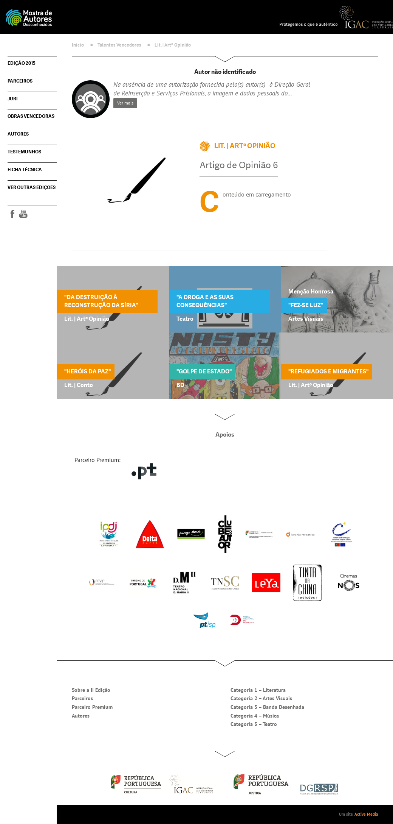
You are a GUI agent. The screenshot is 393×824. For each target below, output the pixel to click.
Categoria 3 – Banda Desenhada (267, 707)
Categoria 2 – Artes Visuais (261, 698)
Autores (18, 134)
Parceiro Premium (92, 707)
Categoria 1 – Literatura (258, 690)
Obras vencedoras (31, 116)
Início (78, 45)
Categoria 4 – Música (255, 715)
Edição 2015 (22, 63)
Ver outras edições (32, 187)
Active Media (366, 814)
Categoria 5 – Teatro (254, 724)
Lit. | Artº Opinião (173, 45)
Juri (13, 99)
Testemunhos (24, 152)
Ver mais (125, 103)
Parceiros (20, 81)
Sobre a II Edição (91, 690)
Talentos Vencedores (119, 45)
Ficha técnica (25, 170)
